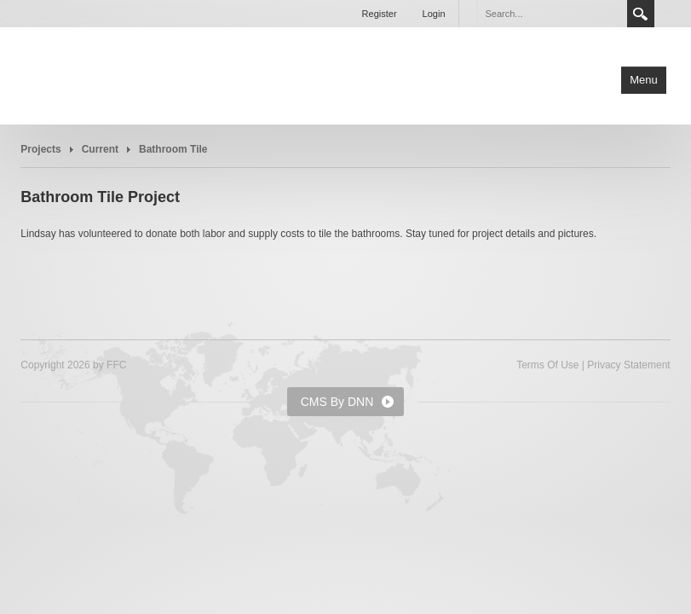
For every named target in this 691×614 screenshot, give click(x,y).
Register (379, 14)
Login (434, 14)
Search (640, 13)
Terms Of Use (547, 365)
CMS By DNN (337, 401)
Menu (644, 79)
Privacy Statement (628, 365)
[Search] (551, 13)
